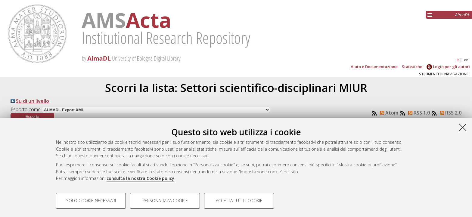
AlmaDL (462, 14)
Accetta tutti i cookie (239, 200)
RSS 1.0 (418, 112)
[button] (32, 116)
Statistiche (412, 66)
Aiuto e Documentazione (374, 66)
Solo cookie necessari (91, 200)
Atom (387, 112)
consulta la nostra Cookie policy (140, 178)
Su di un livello (32, 101)
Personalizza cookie (165, 200)
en (466, 59)
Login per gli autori (448, 66)
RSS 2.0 (449, 112)
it (458, 59)
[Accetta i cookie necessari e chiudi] (462, 127)
